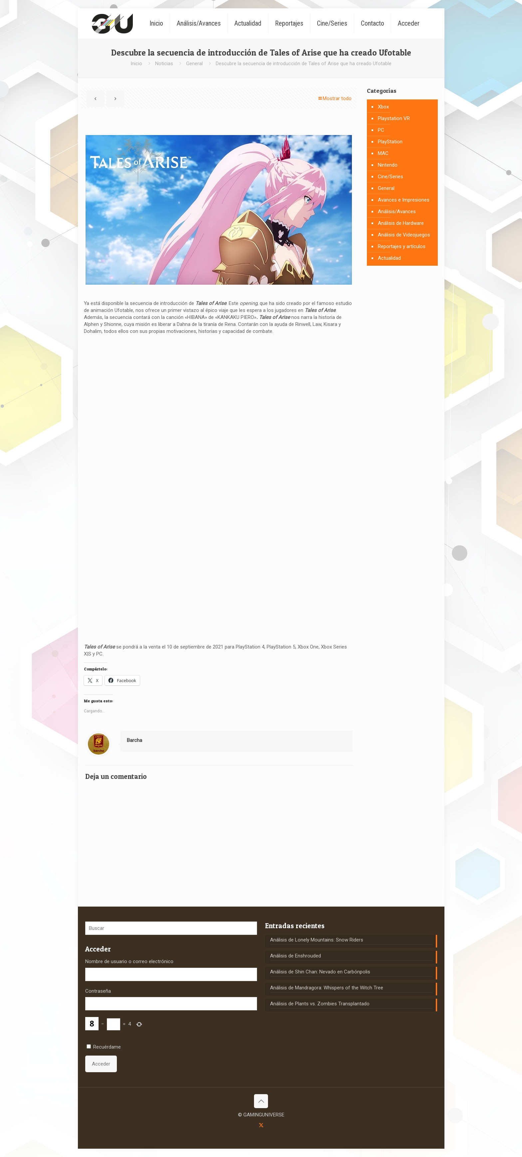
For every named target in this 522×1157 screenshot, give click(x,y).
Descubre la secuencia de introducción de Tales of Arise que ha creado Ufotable (304, 64)
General (194, 64)
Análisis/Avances (397, 212)
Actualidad (389, 258)
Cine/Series (390, 177)
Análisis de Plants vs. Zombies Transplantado (320, 1004)
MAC (383, 153)
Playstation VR (394, 118)
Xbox (383, 107)
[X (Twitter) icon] (261, 1125)
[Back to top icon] (261, 1101)
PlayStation (390, 142)
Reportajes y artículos (401, 246)
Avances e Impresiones (403, 200)
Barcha (134, 740)
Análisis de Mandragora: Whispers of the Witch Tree (326, 988)
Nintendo (387, 165)
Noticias (164, 64)
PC (381, 130)
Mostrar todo (335, 98)
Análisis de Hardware (401, 223)
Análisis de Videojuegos (404, 235)
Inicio (136, 64)
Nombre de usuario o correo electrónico (129, 961)
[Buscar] (171, 928)
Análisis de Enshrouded (295, 956)
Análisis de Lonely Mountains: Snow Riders (316, 940)
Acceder (101, 1064)
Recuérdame (107, 1047)
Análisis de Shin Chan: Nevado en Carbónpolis (320, 972)
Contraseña (98, 991)
